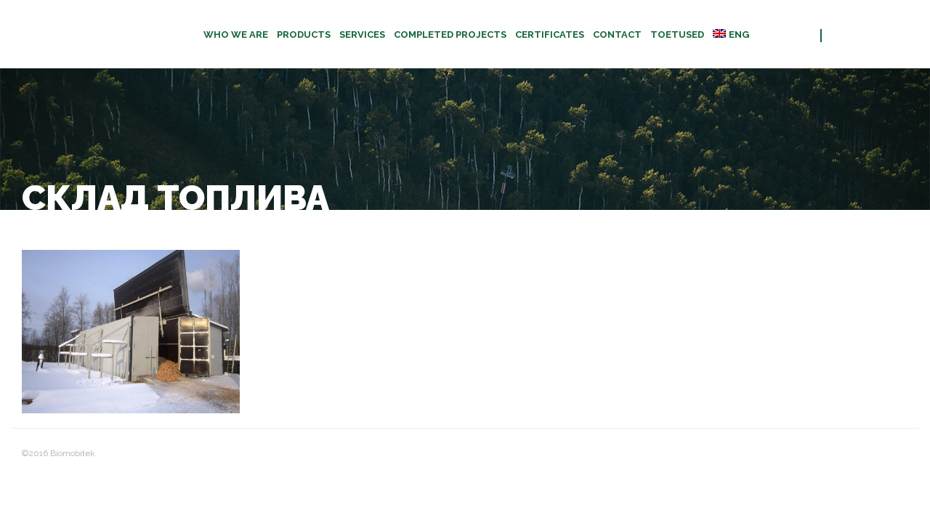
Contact (617, 34)
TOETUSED (677, 34)
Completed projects (450, 34)
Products (304, 34)
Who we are (235, 34)
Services (362, 34)
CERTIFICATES (549, 34)
